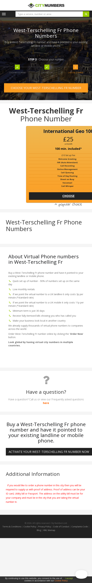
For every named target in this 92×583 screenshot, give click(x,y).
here (46, 403)
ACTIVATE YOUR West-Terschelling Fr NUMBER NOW (49, 452)
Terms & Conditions (11, 526)
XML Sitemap (49, 530)
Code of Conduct (61, 526)
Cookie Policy (29, 526)
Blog (39, 530)
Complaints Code (79, 526)
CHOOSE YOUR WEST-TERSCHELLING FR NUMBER (46, 88)
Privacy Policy (44, 526)
